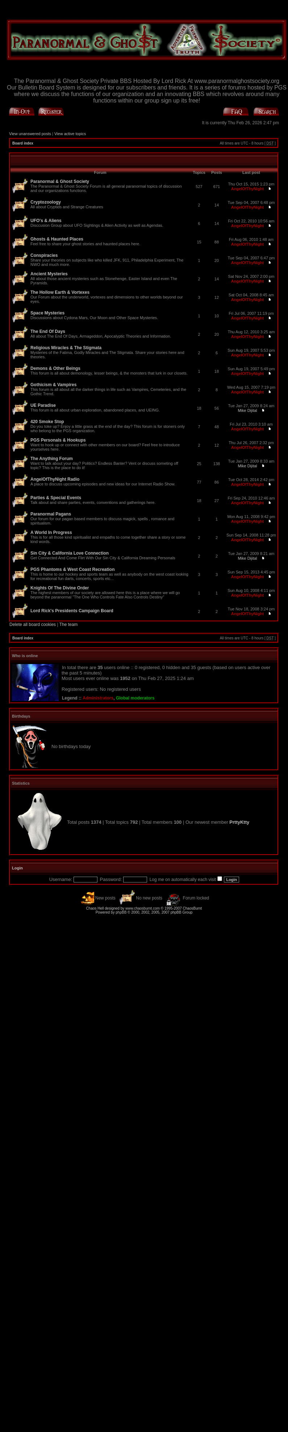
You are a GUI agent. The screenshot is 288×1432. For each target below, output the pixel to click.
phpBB (121, 912)
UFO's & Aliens (46, 220)
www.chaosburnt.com (142, 908)
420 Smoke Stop (47, 421)
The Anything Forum (51, 458)
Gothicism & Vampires (53, 384)
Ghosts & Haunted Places (56, 239)
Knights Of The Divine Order (59, 587)
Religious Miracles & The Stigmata (65, 347)
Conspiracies (44, 255)
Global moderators (135, 698)
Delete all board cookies (32, 624)
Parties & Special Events (55, 497)
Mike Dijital (247, 410)
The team (68, 624)
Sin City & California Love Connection (69, 553)
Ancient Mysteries (49, 273)
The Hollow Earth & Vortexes (59, 292)
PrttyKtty (239, 822)
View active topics (70, 133)
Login (17, 868)
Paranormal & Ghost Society (59, 181)
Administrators (98, 698)
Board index (22, 143)
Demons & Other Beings (55, 368)
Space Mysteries (47, 313)
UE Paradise (43, 405)
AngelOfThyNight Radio (54, 479)
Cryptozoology (45, 202)
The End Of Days (47, 331)
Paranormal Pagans (50, 514)
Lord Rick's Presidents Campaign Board (71, 610)
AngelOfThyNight (247, 189)
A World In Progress (51, 532)
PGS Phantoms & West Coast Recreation (72, 569)
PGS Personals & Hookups (58, 440)
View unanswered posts (30, 133)
